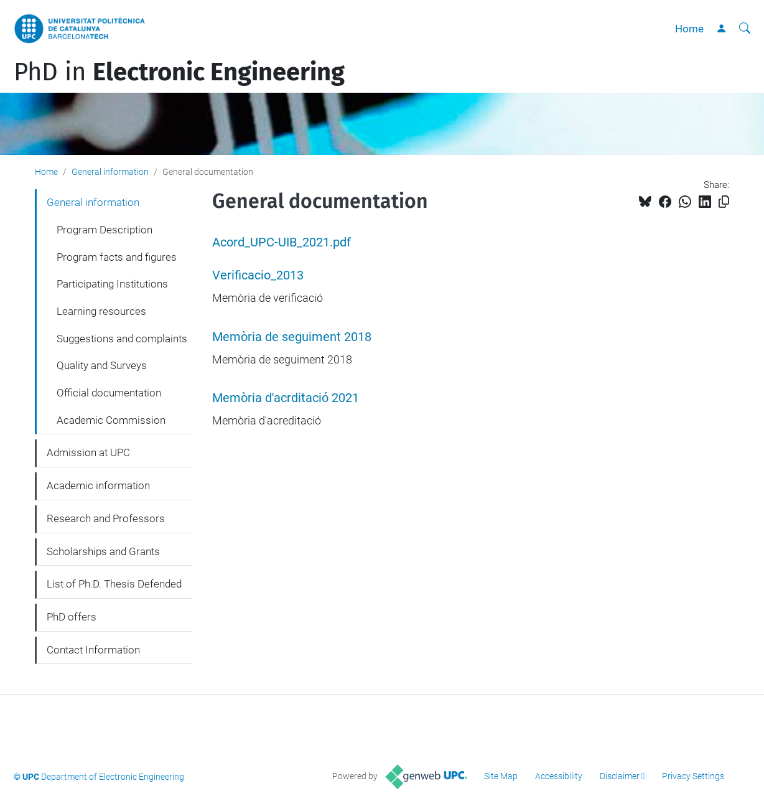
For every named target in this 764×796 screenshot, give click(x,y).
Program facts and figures (117, 257)
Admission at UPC (88, 452)
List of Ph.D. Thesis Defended (114, 584)
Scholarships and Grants (103, 551)
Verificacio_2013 (258, 275)
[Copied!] (724, 202)
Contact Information (93, 650)
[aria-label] (744, 28)
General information (110, 172)
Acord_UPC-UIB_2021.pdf (281, 242)
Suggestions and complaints (122, 338)
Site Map (501, 776)
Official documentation (109, 392)
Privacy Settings (693, 776)
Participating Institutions (112, 284)
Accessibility (558, 776)
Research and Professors (106, 518)
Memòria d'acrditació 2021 (285, 398)
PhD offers (71, 617)
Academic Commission (111, 420)
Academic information (98, 485)
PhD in (179, 72)
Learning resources (101, 311)
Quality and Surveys (102, 365)
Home (689, 28)
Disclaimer (620, 776)
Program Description (104, 229)
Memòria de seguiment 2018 (291, 337)
